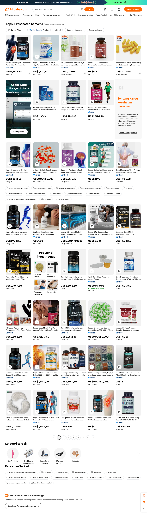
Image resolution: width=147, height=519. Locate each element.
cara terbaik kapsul (114, 478)
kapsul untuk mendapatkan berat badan (21, 199)
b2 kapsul (127, 188)
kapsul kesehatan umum (65, 188)
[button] (81, 9)
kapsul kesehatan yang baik (90, 188)
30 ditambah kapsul (74, 194)
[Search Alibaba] (57, 9)
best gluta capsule (14, 194)
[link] (144, 496)
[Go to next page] (93, 437)
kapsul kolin (77, 478)
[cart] (112, 10)
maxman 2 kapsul (94, 478)
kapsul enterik (133, 478)
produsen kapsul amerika (16, 483)
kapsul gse (96, 472)
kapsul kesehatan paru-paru (17, 188)
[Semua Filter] (14, 30)
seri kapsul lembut (60, 478)
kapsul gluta (110, 472)
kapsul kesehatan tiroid (42, 188)
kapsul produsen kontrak (16, 478)
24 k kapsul (46, 199)
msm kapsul (55, 194)
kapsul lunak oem (63, 199)
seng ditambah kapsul (39, 478)
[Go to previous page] (54, 437)
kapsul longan (61, 472)
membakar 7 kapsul (112, 194)
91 (88, 437)
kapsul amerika (112, 188)
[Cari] (89, 9)
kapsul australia (93, 194)
